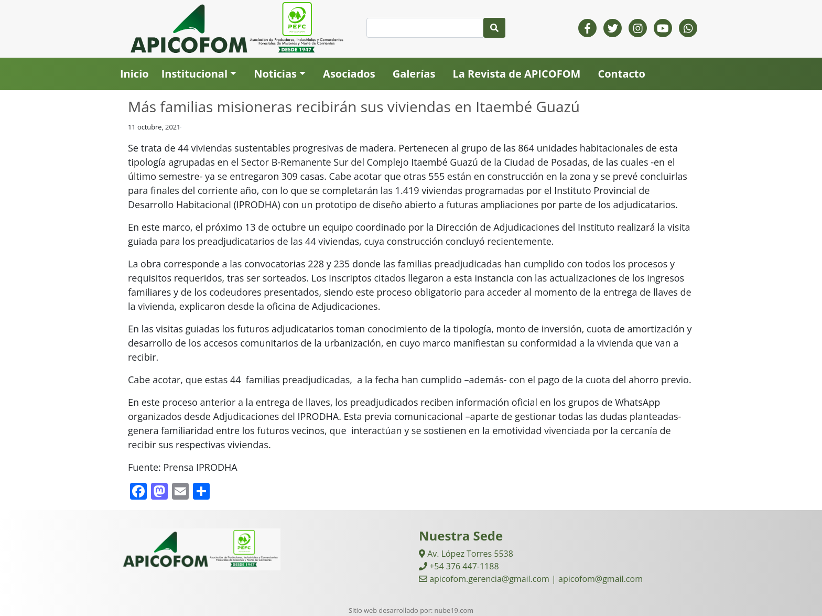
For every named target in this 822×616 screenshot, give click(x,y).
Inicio (134, 74)
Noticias (275, 74)
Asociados (349, 74)
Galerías (414, 74)
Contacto (621, 74)
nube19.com (454, 610)
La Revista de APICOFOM (516, 74)
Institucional (194, 74)
